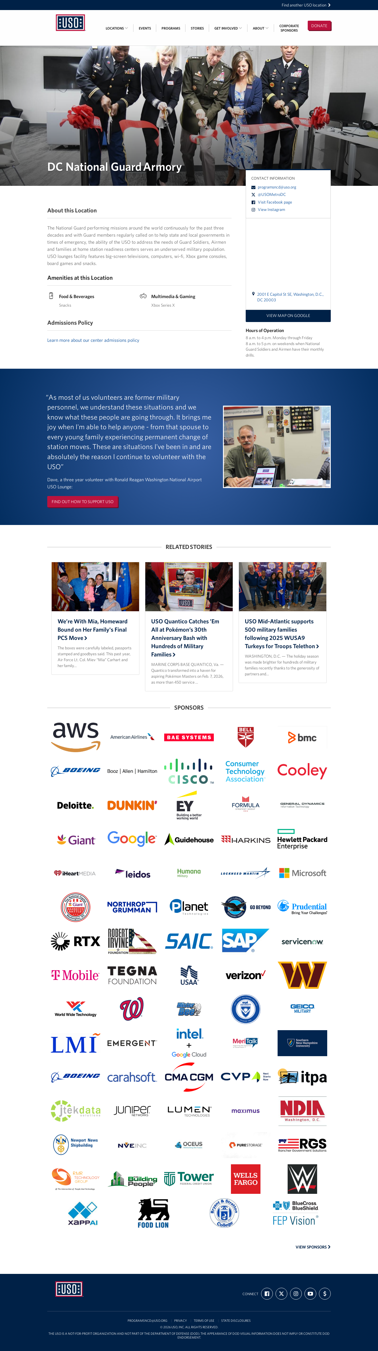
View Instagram (268, 209)
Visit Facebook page (271, 202)
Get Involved (228, 28)
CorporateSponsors (289, 28)
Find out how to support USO (82, 501)
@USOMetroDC (268, 194)
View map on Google (288, 315)
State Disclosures (236, 1321)
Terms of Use (204, 1321)
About (261, 28)
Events (145, 28)
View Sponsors (313, 1247)
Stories (197, 28)
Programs (171, 28)
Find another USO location (306, 5)
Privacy (180, 1321)
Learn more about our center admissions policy (93, 340)
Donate (319, 25)
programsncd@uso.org (273, 187)
